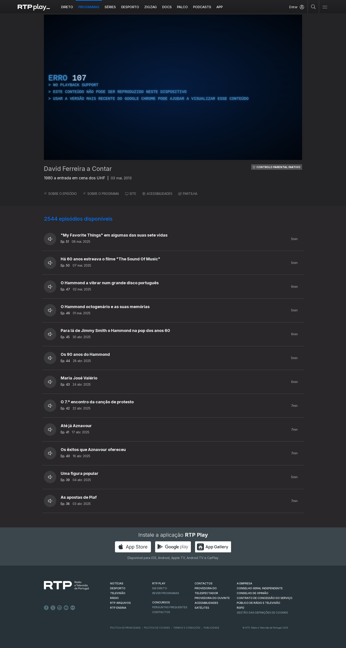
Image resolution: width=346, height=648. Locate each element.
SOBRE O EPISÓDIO (60, 193)
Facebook (46, 607)
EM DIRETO (159, 588)
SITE (130, 193)
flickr (72, 607)
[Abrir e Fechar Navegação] (325, 7)
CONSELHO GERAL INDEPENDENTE (260, 588)
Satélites (202, 607)
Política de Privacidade (125, 627)
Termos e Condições (186, 627)
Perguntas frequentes (169, 607)
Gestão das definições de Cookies (262, 612)
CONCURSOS (161, 602)
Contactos (161, 612)
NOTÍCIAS (116, 583)
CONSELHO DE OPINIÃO (252, 593)
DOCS (167, 7)
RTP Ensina (118, 607)
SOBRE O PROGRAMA (101, 193)
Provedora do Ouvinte (212, 598)
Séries (110, 7)
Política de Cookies (157, 627)
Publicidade (211, 627)
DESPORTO (117, 588)
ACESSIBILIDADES (157, 193)
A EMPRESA (244, 583)
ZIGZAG (150, 7)
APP (219, 7)
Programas (88, 7)
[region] (173, 87)
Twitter (53, 607)
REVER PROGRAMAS (165, 593)
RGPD (240, 607)
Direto (67, 7)
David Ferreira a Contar (78, 168)
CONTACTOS (203, 583)
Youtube (66, 607)
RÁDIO (114, 598)
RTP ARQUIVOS (120, 602)
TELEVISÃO (117, 593)
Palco (182, 7)
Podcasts (202, 7)
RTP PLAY (158, 583)
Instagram (59, 607)
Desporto (130, 7)
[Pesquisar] (313, 6)
